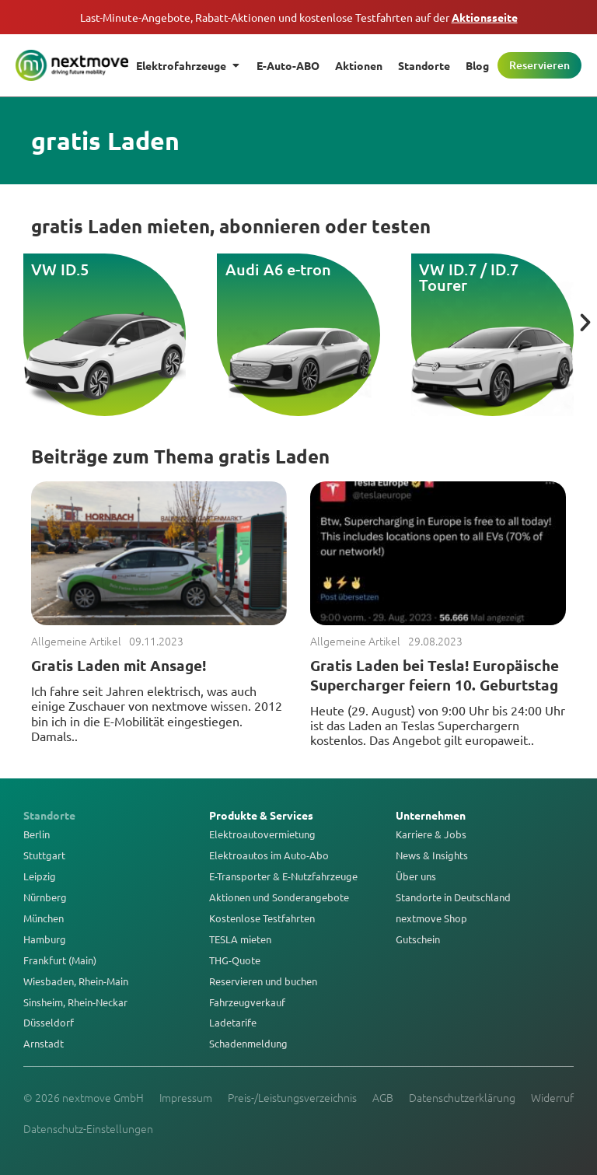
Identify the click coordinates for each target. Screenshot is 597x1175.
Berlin (36, 834)
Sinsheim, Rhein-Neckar (75, 1002)
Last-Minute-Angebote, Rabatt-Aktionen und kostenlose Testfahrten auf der (299, 17)
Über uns (416, 876)
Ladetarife (233, 1022)
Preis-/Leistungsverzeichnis (292, 1097)
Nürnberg (45, 897)
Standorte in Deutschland (453, 897)
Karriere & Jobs (431, 834)
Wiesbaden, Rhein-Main (75, 981)
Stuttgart (44, 855)
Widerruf (552, 1097)
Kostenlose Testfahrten (262, 918)
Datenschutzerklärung (462, 1097)
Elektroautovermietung (262, 834)
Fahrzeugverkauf (247, 1002)
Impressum (185, 1097)
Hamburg (44, 939)
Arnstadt (43, 1043)
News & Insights (432, 855)
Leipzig (39, 876)
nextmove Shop (431, 918)
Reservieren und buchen (263, 981)
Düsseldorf (48, 1022)
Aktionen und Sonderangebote (279, 897)
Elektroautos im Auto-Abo (269, 855)
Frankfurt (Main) (59, 960)
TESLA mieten (240, 939)
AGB (382, 1097)
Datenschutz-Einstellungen (88, 1128)
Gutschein (418, 939)
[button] (585, 322)
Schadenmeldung (248, 1043)
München (43, 918)
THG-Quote (234, 960)
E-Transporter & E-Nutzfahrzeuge (283, 876)
